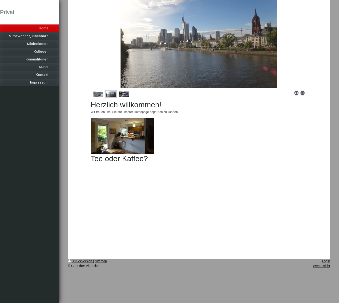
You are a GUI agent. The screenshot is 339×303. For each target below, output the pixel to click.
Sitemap (101, 261)
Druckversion (80, 261)
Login (326, 261)
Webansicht (321, 266)
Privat (7, 12)
